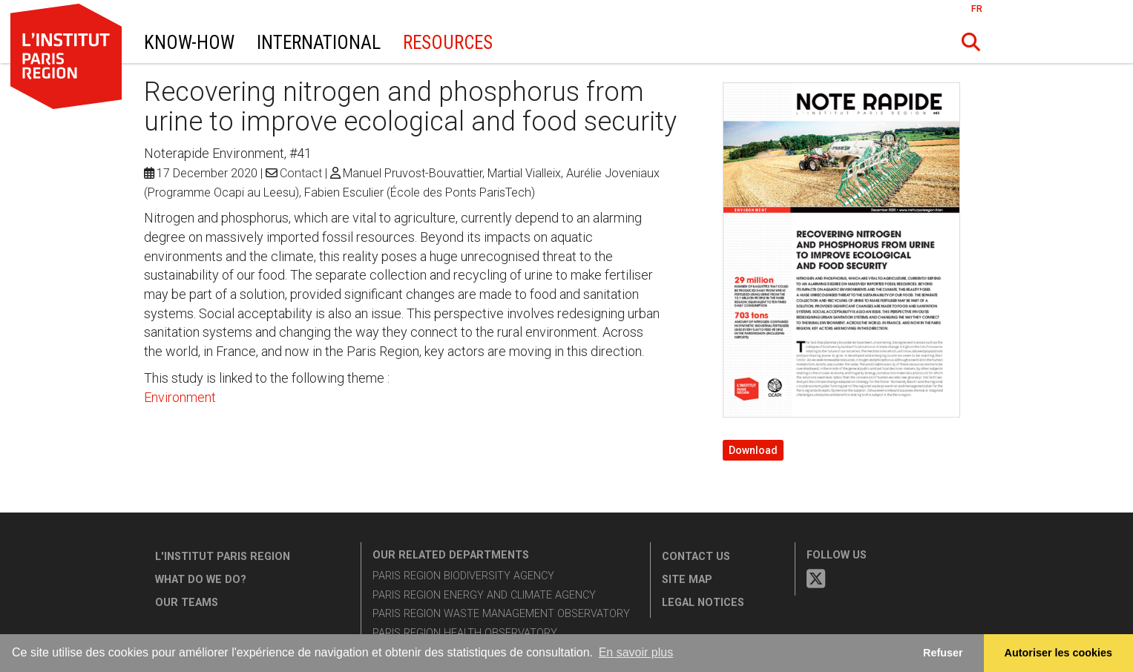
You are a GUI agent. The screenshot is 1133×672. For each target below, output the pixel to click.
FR (976, 8)
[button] (970, 42)
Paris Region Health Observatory (464, 633)
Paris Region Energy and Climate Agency (484, 595)
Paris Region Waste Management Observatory (501, 613)
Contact (301, 173)
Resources (448, 42)
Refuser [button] (943, 653)
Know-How (189, 42)
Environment (180, 397)
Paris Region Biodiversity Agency (463, 576)
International (319, 42)
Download (753, 450)
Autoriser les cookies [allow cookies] (1059, 653)
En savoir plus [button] (636, 652)
